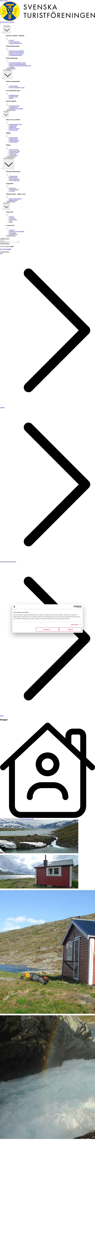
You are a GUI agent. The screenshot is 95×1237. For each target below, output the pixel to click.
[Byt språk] (0, 240)
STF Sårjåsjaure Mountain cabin (8, 561)
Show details (74, 624)
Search (1, 242)
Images (2, 715)
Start (1, 253)
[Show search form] (2, 240)
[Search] (18, 242)
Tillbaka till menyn (5, 238)
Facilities (2, 407)
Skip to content (4, 0)
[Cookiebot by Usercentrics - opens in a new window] (75, 606)
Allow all (70, 629)
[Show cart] (3, 240)
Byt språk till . (5, 249)
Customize (47, 629)
